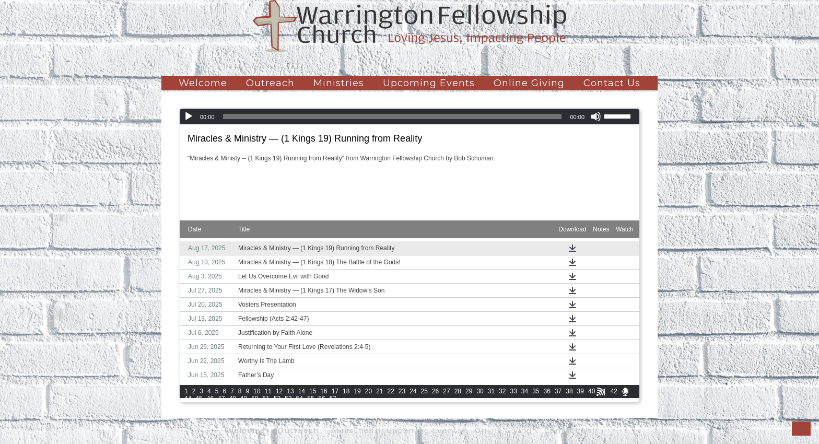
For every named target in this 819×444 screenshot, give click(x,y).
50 (254, 398)
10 (256, 391)
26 (435, 391)
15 (312, 391)
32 (502, 391)
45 (198, 398)
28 (457, 391)
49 (243, 398)
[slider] (392, 116)
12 (279, 391)
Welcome (203, 83)
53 (288, 398)
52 (277, 398)
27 (446, 391)
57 (333, 398)
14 (301, 391)
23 (402, 391)
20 (368, 391)
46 (210, 398)
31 (491, 391)
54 (299, 398)
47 (221, 398)
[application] (409, 116)
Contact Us (611, 83)
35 (535, 391)
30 (479, 391)
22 (391, 391)
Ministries (338, 83)
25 (424, 391)
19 (357, 391)
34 (524, 391)
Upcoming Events (429, 83)
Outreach (270, 83)
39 (580, 391)
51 (266, 398)
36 (547, 391)
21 (379, 391)
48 (232, 398)
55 (310, 398)
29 (468, 391)
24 (413, 391)
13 (290, 391)
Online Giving (529, 83)
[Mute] (596, 116)
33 (513, 391)
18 (346, 391)
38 (569, 391)
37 (558, 391)
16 (323, 391)
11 (268, 391)
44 (187, 398)
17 (335, 391)
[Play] (188, 116)
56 (321, 398)
